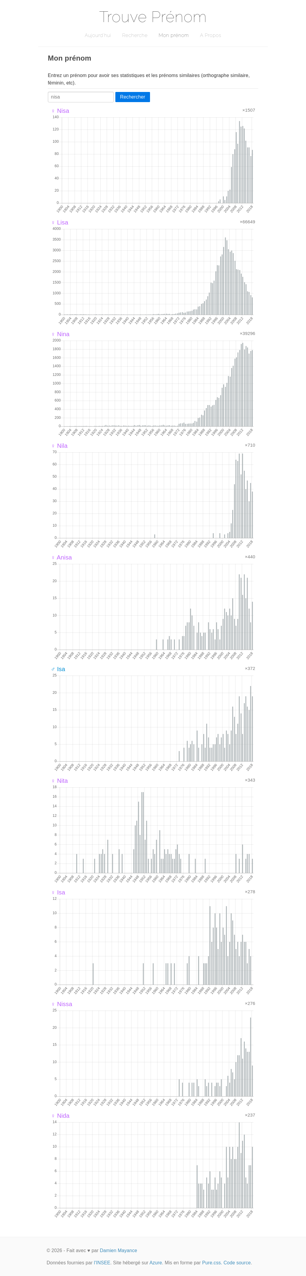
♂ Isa (58, 669)
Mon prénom (174, 35)
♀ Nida (60, 1115)
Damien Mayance (118, 1250)
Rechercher (132, 96)
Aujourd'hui (98, 35)
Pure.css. (212, 1262)
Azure (155, 1262)
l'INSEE (102, 1262)
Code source (237, 1262)
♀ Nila (59, 445)
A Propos (210, 35)
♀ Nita (59, 780)
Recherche (135, 35)
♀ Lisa (59, 222)
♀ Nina (60, 334)
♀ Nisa (60, 110)
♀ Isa (58, 892)
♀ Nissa (61, 1004)
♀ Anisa (61, 557)
